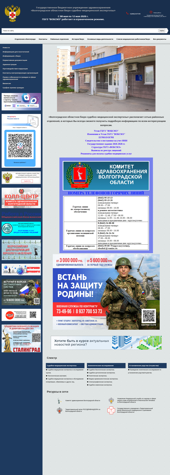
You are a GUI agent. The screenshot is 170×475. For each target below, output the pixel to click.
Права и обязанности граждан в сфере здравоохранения (19, 78)
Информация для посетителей (16, 52)
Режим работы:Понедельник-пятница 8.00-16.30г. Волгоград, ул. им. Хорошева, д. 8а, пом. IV (155, 13)
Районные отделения (59, 39)
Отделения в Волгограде (25, 39)
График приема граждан (13, 88)
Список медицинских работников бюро (133, 39)
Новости (6, 48)
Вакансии (7, 83)
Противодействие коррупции (15, 69)
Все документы (159, 39)
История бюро (78, 39)
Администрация (9, 64)
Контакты (43, 39)
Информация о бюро (12, 56)
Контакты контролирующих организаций (20, 73)
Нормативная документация (15, 60)
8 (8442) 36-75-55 (132, 13)
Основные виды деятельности (100, 39)
